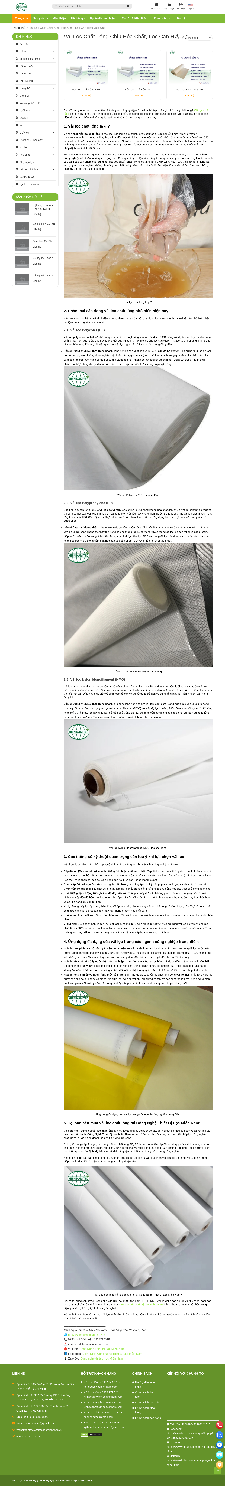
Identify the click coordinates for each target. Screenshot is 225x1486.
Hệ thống (78, 18)
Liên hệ (180, 18)
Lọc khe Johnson (29, 184)
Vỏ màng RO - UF (30, 103)
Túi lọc (23, 51)
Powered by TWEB (84, 1481)
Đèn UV (24, 44)
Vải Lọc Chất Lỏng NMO (86, 89)
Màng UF (25, 95)
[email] (219, 1445)
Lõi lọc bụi (25, 73)
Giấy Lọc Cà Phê (43, 241)
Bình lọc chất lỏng (30, 58)
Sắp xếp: (180, 37)
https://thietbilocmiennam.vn (45, 1429)
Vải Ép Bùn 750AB (44, 223)
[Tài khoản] (181, 6)
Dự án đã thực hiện (103, 18)
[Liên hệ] (219, 1465)
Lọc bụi (24, 117)
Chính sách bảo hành (148, 1417)
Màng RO (25, 88)
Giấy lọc (24, 132)
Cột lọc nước (27, 176)
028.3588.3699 (39, 1416)
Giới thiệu (59, 18)
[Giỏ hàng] (169, 6)
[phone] (219, 1425)
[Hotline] (156, 6)
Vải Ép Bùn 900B (43, 258)
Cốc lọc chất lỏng (29, 169)
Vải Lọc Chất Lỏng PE (189, 89)
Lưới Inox (25, 110)
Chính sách (162, 18)
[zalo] (219, 1435)
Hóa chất (25, 154)
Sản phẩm (40, 18)
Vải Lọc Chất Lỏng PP (138, 89)
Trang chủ (21, 18)
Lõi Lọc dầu (26, 81)
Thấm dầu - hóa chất (31, 140)
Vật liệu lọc (26, 147)
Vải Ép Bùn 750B (43, 275)
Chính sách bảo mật (147, 1402)
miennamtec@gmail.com (40, 1423)
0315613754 (33, 1436)
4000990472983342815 (196, 1424)
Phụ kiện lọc (27, 162)
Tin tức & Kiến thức (135, 18)
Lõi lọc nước (27, 66)
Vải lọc (23, 125)
